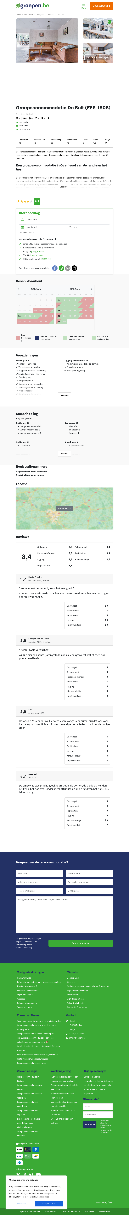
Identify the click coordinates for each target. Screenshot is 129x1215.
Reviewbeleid (104, 1211)
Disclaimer (89, 1211)
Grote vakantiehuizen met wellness (32, 1059)
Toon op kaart (64, 508)
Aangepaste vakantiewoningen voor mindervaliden (39, 1021)
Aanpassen (21, 1203)
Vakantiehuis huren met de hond (32, 1042)
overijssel (40, 14)
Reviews (95, 141)
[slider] (25, 201)
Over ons (71, 982)
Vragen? (107, 141)
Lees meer (64, 186)
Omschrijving (23, 141)
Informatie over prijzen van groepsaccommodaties (39, 982)
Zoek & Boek (101, 5)
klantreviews (36, 255)
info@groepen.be (77, 1037)
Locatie (85, 141)
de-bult (51, 14)
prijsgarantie (37, 251)
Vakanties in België (75, 1003)
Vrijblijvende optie (25, 994)
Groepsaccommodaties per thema (31, 1063)
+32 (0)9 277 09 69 (76, 1033)
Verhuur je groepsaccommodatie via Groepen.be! (88, 986)
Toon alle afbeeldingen (97, 57)
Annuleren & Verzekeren (27, 990)
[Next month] (91, 289)
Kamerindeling (72, 141)
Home (18, 14)
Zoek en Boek (73, 978)
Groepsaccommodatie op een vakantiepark (35, 1033)
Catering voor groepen (27, 1003)
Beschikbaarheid (39, 141)
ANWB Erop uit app (75, 999)
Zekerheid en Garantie (71, 1211)
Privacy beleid (51, 1211)
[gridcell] (35, 310)
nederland (28, 14)
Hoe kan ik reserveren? (27, 986)
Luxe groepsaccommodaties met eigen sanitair (37, 1054)
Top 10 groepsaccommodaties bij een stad (35, 1037)
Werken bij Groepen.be (77, 1007)
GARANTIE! (46, 259)
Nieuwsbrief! (73, 994)
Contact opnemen (80, 943)
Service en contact (25, 1007)
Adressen (21, 999)
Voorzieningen (56, 141)
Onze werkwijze (24, 978)
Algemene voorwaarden (77, 990)
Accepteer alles (49, 1203)
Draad (110, 1202)
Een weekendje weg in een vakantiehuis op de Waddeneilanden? (28, 1123)
